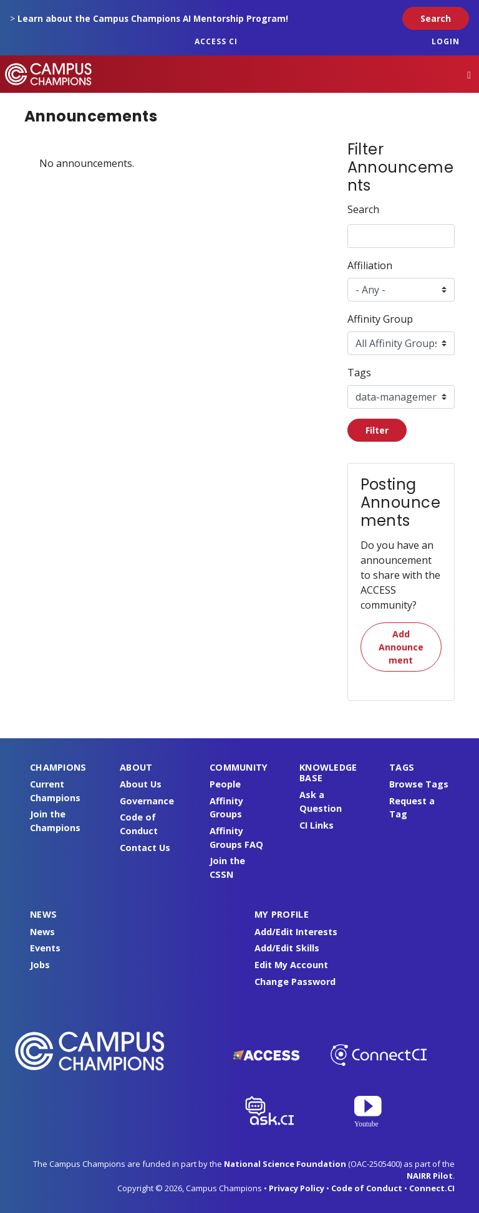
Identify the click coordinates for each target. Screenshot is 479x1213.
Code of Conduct (366, 1188)
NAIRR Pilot (430, 1175)
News (42, 932)
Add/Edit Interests (295, 932)
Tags (359, 372)
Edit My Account (291, 965)
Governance (147, 801)
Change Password (295, 981)
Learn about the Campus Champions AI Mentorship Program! (152, 18)
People (225, 784)
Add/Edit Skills (286, 948)
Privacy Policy (296, 1188)
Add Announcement (401, 647)
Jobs (40, 965)
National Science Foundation (285, 1163)
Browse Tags (418, 784)
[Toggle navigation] (469, 74)
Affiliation (369, 265)
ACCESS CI (216, 41)
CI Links (316, 825)
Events (45, 948)
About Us (141, 784)
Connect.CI (432, 1188)
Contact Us (145, 848)
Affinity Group (380, 319)
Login (446, 41)
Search (363, 209)
